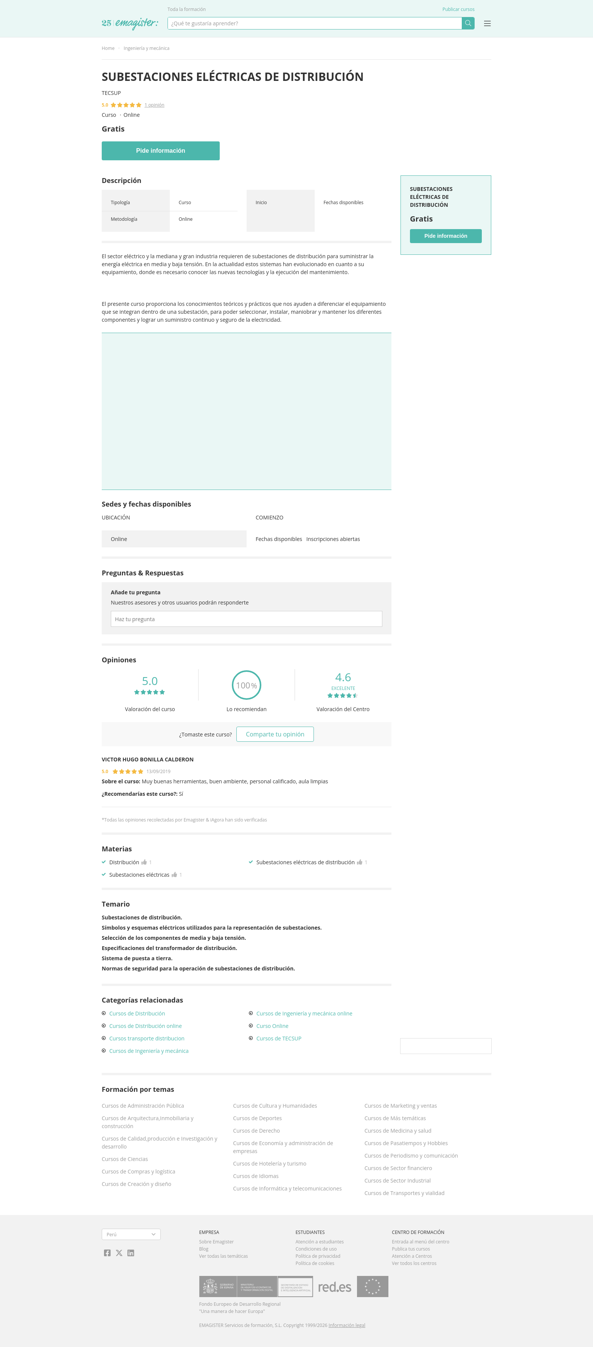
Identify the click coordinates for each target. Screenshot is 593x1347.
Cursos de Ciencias (125, 1159)
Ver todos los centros (414, 1263)
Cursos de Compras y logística (138, 1171)
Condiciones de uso (316, 1249)
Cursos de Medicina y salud (398, 1130)
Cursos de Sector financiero (398, 1168)
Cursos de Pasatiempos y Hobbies (406, 1143)
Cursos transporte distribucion (147, 1038)
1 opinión (154, 105)
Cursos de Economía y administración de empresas (283, 1147)
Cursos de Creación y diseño (136, 1183)
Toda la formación (187, 9)
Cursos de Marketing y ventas (401, 1105)
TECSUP (111, 92)
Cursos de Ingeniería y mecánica (149, 1050)
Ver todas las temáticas (223, 1256)
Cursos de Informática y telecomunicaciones (287, 1188)
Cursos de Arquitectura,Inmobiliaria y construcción (148, 1122)
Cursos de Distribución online (145, 1025)
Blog (204, 1249)
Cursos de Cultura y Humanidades (275, 1105)
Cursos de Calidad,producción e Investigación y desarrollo (159, 1142)
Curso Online (272, 1025)
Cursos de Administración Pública (143, 1105)
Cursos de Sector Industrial (398, 1180)
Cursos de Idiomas (255, 1176)
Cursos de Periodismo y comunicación (411, 1155)
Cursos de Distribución (137, 1013)
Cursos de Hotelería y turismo (269, 1163)
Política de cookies (314, 1263)
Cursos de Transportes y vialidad (405, 1193)
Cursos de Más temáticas (395, 1118)
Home (108, 48)
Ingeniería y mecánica (146, 48)
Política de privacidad (317, 1256)
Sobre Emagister (216, 1241)
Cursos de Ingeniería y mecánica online (304, 1013)
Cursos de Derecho (256, 1130)
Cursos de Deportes (257, 1118)
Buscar (468, 23)
